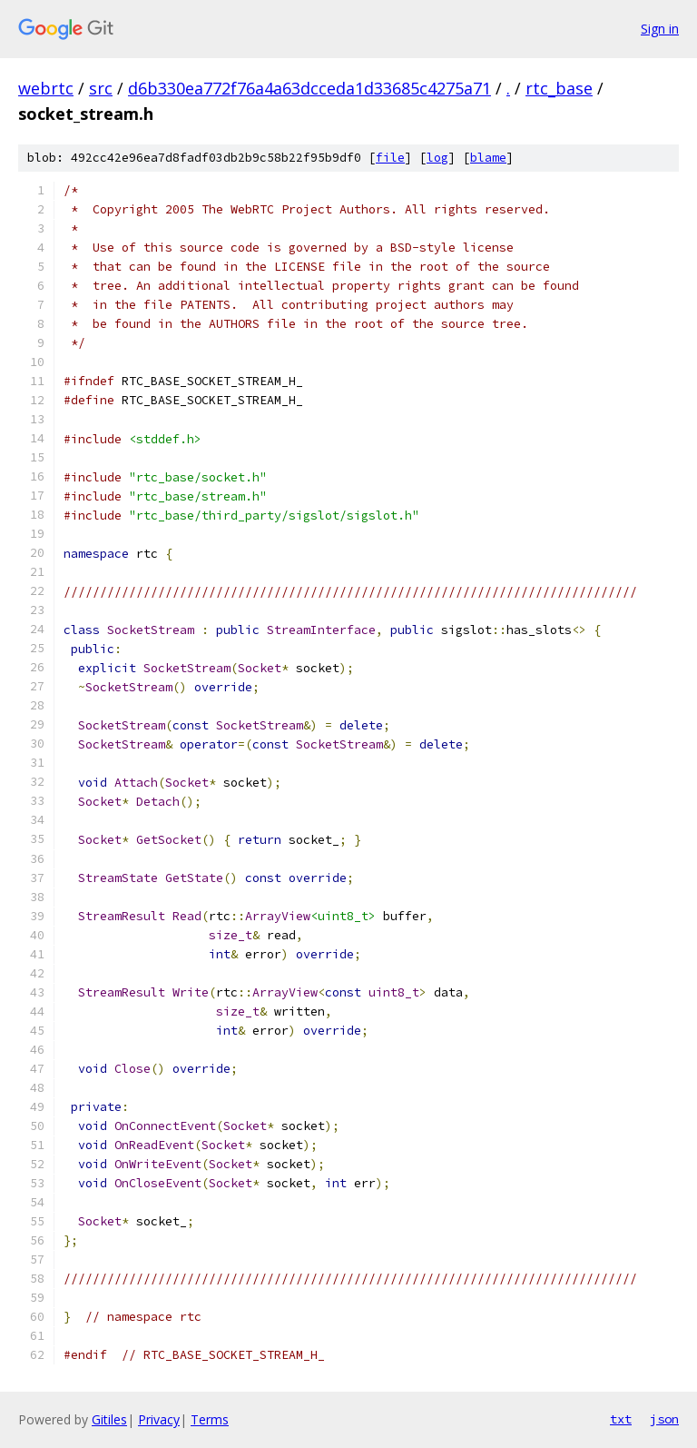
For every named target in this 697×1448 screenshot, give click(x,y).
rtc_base (559, 88)
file (390, 157)
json (664, 1419)
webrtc (46, 88)
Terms (210, 1419)
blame (488, 157)
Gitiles (109, 1419)
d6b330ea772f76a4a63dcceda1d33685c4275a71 (309, 88)
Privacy (159, 1419)
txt (621, 1419)
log (437, 157)
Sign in (660, 28)
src (101, 88)
